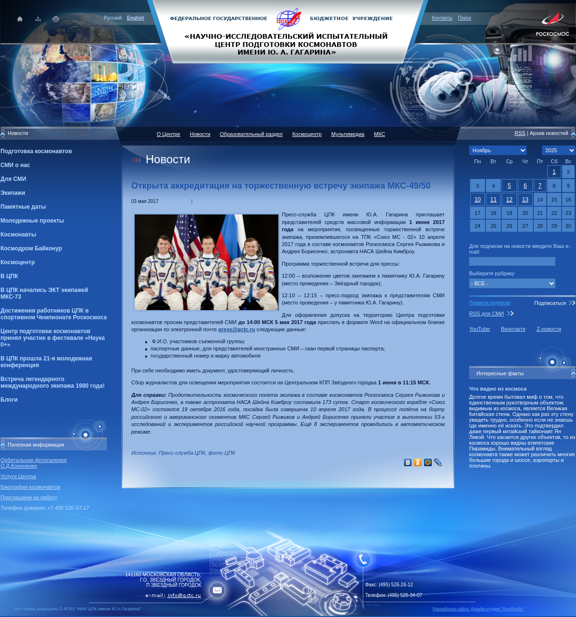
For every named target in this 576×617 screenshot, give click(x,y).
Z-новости (549, 329)
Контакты (442, 18)
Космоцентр (17, 262)
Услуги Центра (18, 476)
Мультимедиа (347, 134)
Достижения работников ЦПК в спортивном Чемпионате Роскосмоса (53, 314)
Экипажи (12, 193)
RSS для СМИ (486, 313)
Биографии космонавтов (30, 487)
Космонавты (18, 234)
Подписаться (550, 303)
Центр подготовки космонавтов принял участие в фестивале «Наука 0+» (52, 338)
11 (493, 199)
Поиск (464, 18)
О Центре (168, 134)
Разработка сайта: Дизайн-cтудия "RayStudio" (478, 608)
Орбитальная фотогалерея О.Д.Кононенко (33, 463)
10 (477, 199)
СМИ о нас (15, 165)
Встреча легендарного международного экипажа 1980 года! (52, 382)
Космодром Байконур (31, 248)
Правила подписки (489, 302)
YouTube (479, 329)
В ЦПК (9, 276)
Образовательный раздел (251, 134)
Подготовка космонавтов (36, 151)
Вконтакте (513, 329)
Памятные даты (23, 206)
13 (525, 199)
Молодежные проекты (32, 220)
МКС (379, 134)
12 (509, 199)
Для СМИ (13, 179)
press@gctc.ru (237, 329)
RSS (520, 133)
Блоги (9, 399)
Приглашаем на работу (28, 497)
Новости (200, 134)
